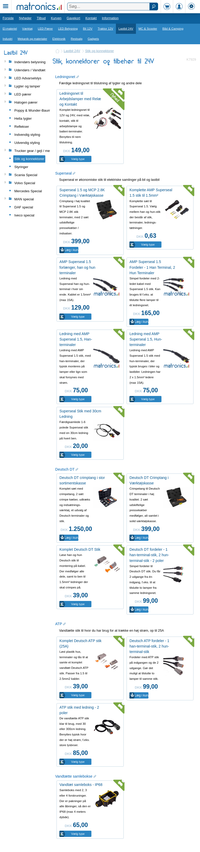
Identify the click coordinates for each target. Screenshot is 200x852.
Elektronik (59, 38)
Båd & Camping (172, 28)
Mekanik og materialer (32, 38)
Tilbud (41, 18)
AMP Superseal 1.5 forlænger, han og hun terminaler (77, 267)
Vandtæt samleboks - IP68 (80, 785)
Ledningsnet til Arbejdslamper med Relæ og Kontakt (80, 98)
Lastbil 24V (125, 28)
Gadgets (93, 38)
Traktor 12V (105, 28)
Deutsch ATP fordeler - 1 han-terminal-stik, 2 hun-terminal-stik (149, 646)
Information (110, 18)
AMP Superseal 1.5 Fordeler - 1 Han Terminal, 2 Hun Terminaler (152, 267)
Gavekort (73, 18)
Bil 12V (88, 28)
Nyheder (25, 18)
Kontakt (91, 18)
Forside (8, 18)
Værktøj (27, 28)
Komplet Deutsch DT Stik (79, 549)
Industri (7, 38)
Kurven (56, 18)
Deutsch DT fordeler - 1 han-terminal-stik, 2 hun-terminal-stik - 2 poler (149, 554)
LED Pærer (45, 28)
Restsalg (77, 38)
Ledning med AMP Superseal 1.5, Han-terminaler (75, 339)
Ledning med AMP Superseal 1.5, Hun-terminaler (145, 339)
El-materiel (10, 28)
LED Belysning (68, 28)
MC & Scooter (148, 28)
